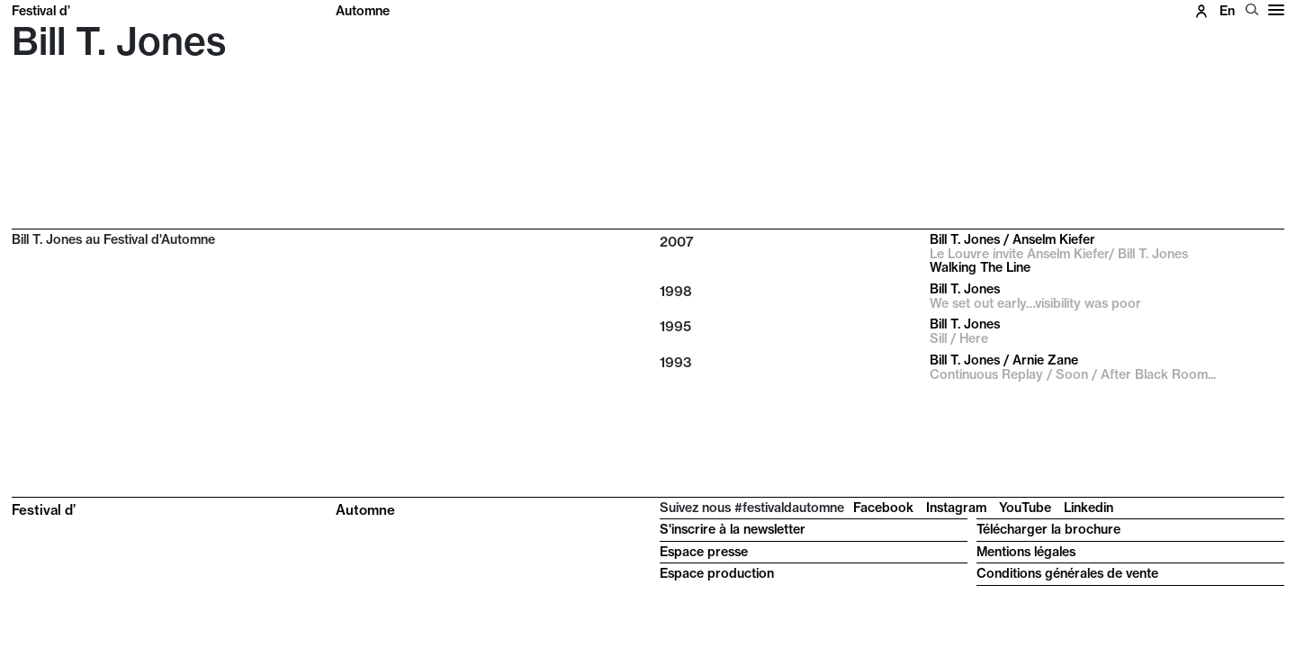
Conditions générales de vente (1067, 573)
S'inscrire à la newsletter (733, 529)
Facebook (883, 508)
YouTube (1025, 508)
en (1227, 11)
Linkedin (1088, 508)
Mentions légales (1026, 552)
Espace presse (704, 552)
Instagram (956, 508)
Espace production (717, 573)
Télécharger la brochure (1048, 529)
